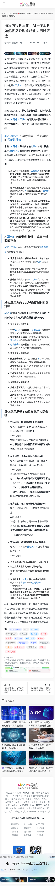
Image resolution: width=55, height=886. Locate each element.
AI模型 (34, 171)
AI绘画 (29, 799)
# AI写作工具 (11, 634)
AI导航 (42, 808)
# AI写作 (34, 629)
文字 (33, 146)
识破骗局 (14, 835)
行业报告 (14, 344)
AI (5, 136)
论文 (16, 330)
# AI (25, 629)
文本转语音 (31, 808)
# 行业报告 (32, 647)
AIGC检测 (24, 805)
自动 (45, 191)
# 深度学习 (23, 643)
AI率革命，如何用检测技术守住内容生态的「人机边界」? (41, 770)
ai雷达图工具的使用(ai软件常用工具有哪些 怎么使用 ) (41, 724)
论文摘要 (35, 582)
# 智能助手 (10, 643)
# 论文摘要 (10, 652)
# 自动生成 (19, 647)
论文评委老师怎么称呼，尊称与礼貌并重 (41, 747)
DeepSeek (31, 811)
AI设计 (19, 802)
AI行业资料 (13, 13)
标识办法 (14, 828)
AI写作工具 (9, 247)
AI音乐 (35, 802)
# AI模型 (34, 634)
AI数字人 (9, 802)
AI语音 (27, 802)
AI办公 (45, 799)
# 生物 (33, 643)
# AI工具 (23, 634)
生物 (23, 582)
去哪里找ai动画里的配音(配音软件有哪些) (13, 747)
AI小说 (13, 808)
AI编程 (21, 808)
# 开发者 (18, 638)
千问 (17, 811)
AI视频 (37, 799)
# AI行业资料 (15, 629)
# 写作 (43, 634)
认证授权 (27, 835)
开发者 (13, 340)
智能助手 (13, 139)
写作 (13, 136)
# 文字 (40, 638)
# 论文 (42, 647)
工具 (22, 119)
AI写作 (14, 119)
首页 (5, 13)
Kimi (40, 811)
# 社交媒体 (44, 643)
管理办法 (15, 823)
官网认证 (27, 823)
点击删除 (9, 666)
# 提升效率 (30, 638)
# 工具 (8, 638)
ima (32, 805)
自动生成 (36, 330)
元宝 (11, 811)
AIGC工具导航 (43, 663)
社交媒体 (31, 546)
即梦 (23, 811)
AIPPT (39, 805)
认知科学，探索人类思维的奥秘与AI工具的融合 (13, 724)
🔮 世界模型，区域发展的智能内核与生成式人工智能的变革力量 (13, 770)
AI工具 (16, 85)
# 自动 (8, 647)
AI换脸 (15, 805)
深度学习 (13, 151)
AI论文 (43, 802)
